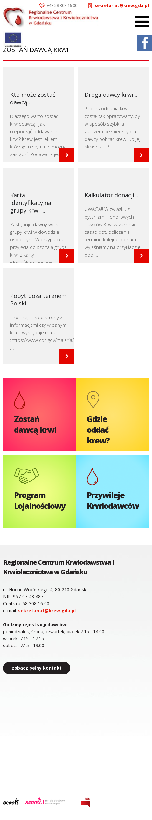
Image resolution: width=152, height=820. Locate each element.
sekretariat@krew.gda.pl (122, 5)
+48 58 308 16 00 (62, 5)
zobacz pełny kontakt (37, 668)
